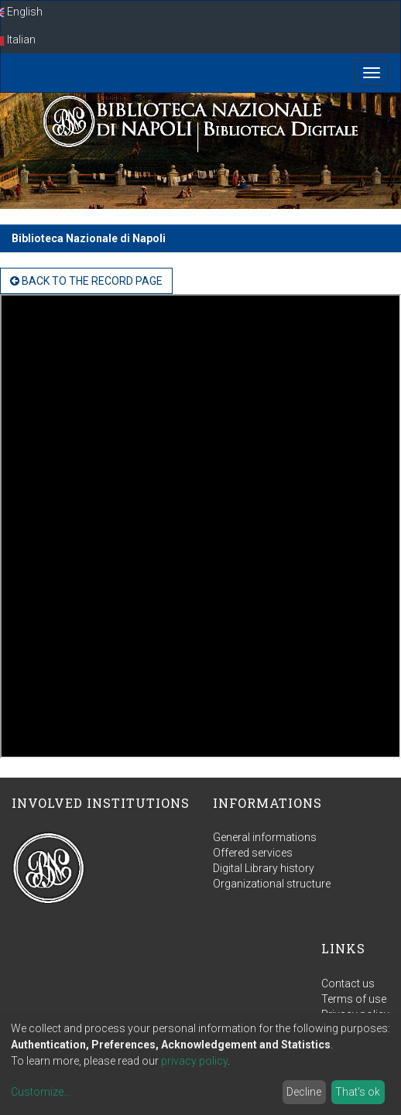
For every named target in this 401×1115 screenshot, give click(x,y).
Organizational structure (272, 883)
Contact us (348, 983)
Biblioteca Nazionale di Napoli (89, 238)
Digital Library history (263, 868)
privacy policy (194, 1061)
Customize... (40, 1092)
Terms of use (353, 999)
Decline (303, 1092)
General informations (265, 837)
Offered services (253, 853)
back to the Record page (86, 281)
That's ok (357, 1092)
